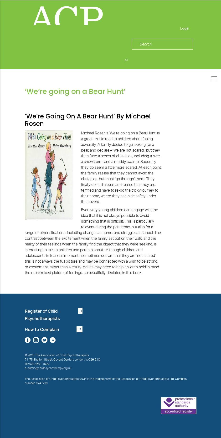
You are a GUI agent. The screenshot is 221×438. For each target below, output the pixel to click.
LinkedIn (53, 340)
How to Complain (42, 330)
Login (184, 28)
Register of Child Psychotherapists (42, 315)
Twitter (44, 340)
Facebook (28, 340)
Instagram (36, 340)
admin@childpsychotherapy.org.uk (49, 368)
